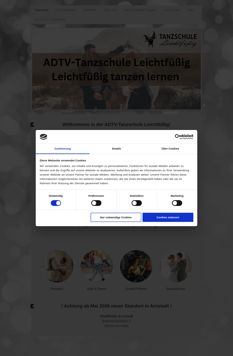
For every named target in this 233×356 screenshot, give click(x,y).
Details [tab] (116, 148)
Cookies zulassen (168, 217)
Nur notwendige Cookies (116, 217)
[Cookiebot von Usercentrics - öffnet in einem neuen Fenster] (177, 136)
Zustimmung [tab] (63, 148)
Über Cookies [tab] (170, 148)
